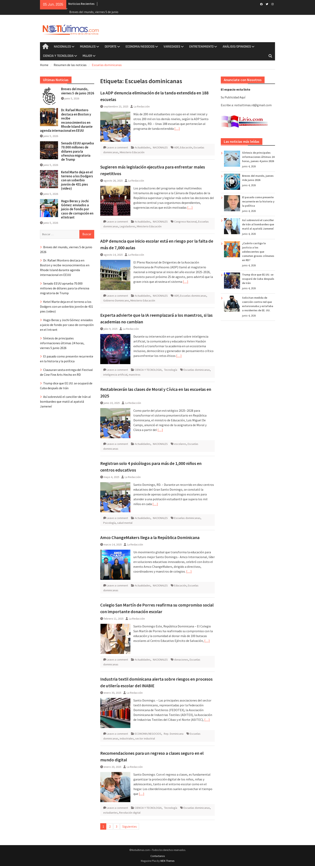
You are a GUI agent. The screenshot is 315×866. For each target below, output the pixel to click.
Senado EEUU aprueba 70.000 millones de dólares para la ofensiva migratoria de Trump (77, 151)
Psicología (109, 523)
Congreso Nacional (185, 221)
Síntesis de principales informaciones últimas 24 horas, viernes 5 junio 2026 (62, 343)
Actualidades (142, 147)
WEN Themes (167, 861)
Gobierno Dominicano (116, 300)
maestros (134, 374)
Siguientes (129, 826)
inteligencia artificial (115, 374)
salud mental (124, 523)
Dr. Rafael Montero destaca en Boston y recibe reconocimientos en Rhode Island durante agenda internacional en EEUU (66, 120)
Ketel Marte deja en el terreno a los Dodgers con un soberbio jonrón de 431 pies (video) (77, 180)
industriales (127, 738)
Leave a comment (117, 147)
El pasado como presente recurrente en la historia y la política (258, 201)
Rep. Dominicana (173, 733)
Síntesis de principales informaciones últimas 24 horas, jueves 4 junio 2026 (258, 157)
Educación (186, 147)
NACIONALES (62, 46)
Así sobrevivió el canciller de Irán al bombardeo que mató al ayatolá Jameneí (258, 224)
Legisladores (127, 226)
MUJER (87, 56)
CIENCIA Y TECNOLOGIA (58, 56)
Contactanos (157, 856)
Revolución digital (129, 812)
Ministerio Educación (132, 152)
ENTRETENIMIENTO (201, 46)
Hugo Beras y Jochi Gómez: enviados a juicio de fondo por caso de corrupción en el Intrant (77, 209)
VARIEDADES (172, 46)
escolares (180, 444)
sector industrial (145, 738)
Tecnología (170, 370)
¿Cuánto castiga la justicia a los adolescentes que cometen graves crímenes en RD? (258, 251)
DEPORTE (111, 46)
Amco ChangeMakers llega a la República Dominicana (149, 537)
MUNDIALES (88, 46)
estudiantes (110, 812)
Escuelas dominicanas (193, 295)
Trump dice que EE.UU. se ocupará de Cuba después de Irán (258, 279)
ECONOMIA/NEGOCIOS (140, 46)
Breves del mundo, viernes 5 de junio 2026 (77, 91)
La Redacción (142, 106)
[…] (177, 129)
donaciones (181, 659)
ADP (176, 147)
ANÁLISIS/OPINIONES (237, 46)
